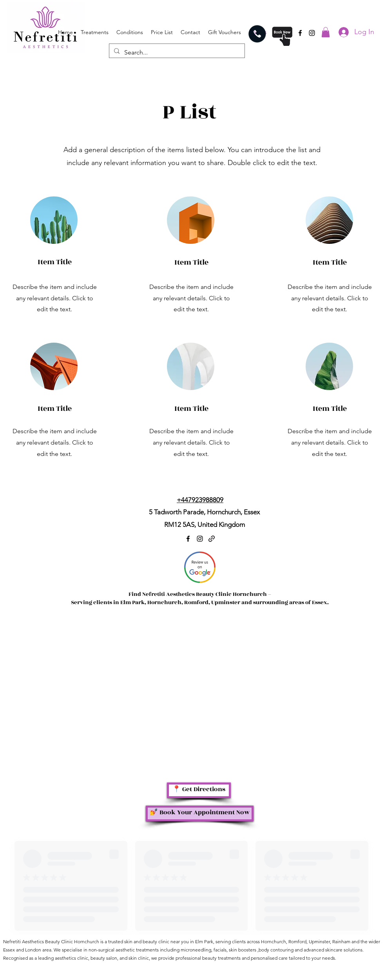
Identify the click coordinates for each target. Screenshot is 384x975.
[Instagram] (312, 33)
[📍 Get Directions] (199, 790)
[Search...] (176, 52)
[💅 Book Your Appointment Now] (200, 813)
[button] (325, 32)
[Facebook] (300, 33)
